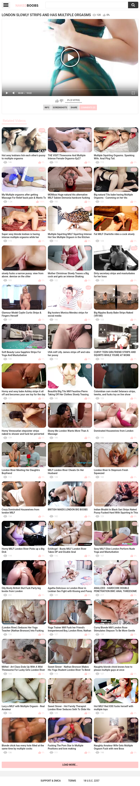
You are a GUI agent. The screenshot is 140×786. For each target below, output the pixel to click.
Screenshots (60, 107)
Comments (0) (88, 107)
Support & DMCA (51, 780)
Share (74, 107)
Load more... (70, 764)
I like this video (57, 101)
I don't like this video (61, 101)
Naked (26, 5)
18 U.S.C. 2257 (91, 780)
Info (47, 107)
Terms (72, 780)
